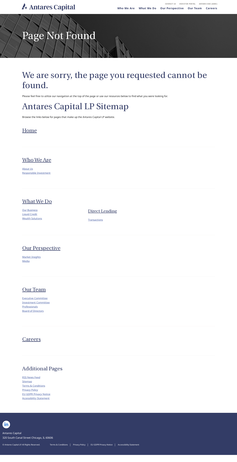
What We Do (147, 9)
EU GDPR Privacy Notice (37, 400)
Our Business (30, 212)
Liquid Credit (30, 216)
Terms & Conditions (34, 391)
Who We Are (126, 9)
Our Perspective (172, 9)
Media (26, 264)
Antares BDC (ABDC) (208, 4)
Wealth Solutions (32, 221)
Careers (211, 9)
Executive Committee (35, 301)
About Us (28, 170)
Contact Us (170, 4)
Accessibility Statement (36, 405)
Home (29, 131)
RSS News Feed (31, 382)
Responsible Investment (37, 174)
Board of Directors (33, 315)
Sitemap (27, 387)
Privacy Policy (30, 396)
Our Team (195, 9)
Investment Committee (36, 306)
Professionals (30, 310)
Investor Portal (187, 4)
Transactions (96, 222)
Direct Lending (102, 212)
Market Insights (32, 259)
